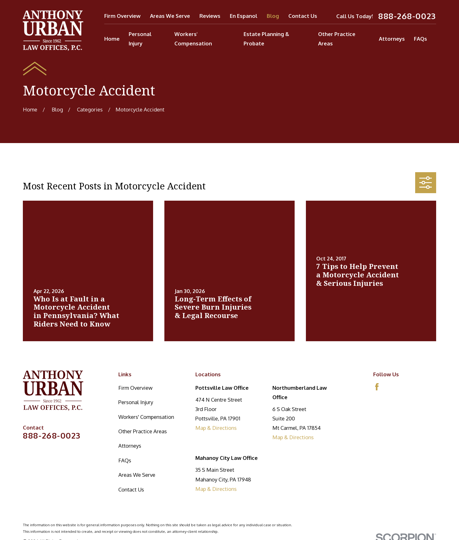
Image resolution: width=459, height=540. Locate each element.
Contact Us (302, 16)
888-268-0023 (407, 16)
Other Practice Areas (142, 431)
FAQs (124, 460)
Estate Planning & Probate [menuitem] (266, 39)
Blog (273, 16)
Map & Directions (216, 427)
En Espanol (243, 16)
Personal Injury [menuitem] (140, 39)
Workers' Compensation (146, 417)
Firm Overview (122, 16)
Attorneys (129, 445)
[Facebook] (376, 386)
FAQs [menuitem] (420, 38)
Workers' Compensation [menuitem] (193, 39)
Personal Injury (135, 402)
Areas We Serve (170, 16)
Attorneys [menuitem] (392, 38)
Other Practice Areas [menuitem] (336, 39)
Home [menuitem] (112, 38)
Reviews (209, 16)
